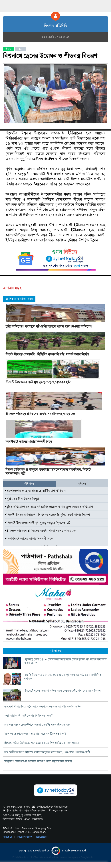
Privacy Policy (25, 836)
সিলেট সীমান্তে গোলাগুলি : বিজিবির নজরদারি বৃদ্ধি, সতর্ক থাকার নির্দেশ (47, 354)
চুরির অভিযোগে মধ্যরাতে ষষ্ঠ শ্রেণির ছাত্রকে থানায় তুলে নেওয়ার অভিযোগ (49, 326)
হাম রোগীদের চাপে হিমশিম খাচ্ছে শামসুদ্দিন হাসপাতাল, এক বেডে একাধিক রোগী (47, 752)
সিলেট (8, 49)
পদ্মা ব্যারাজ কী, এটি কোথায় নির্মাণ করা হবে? (28, 715)
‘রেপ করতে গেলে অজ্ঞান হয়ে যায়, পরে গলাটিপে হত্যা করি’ (35, 734)
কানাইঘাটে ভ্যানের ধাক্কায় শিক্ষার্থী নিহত (29, 441)
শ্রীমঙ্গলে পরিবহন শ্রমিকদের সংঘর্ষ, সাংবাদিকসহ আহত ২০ (40, 414)
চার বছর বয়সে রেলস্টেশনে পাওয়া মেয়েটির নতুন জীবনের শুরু (37, 725)
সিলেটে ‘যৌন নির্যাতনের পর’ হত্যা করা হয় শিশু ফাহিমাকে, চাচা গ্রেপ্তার (41, 743)
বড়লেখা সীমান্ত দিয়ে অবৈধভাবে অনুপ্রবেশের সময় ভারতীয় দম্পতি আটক (42, 706)
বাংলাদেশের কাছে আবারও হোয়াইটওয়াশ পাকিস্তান (35, 491)
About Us (8, 836)
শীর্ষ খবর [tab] (29, 484)
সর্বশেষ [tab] (82, 484)
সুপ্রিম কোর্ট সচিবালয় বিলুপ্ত (22, 499)
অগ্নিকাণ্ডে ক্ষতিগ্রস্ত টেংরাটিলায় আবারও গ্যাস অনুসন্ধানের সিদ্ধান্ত (38, 761)
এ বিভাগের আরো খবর (19, 299)
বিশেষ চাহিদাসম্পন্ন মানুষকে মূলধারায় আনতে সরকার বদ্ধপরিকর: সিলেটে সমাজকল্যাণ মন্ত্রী (48, 471)
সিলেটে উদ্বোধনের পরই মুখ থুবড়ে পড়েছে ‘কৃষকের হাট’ (38, 382)
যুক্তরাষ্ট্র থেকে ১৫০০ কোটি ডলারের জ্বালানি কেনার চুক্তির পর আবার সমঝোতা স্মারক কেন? (65, 661)
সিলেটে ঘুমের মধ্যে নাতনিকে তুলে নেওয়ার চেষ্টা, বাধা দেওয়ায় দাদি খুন (63, 691)
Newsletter (41, 836)
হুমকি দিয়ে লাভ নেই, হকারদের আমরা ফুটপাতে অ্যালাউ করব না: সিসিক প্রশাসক (62, 676)
